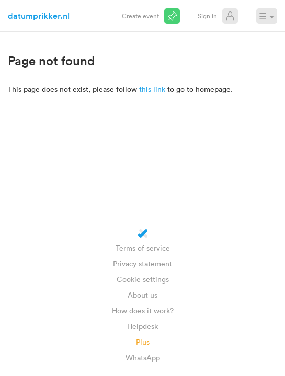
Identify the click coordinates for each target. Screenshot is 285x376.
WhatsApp (143, 357)
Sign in (207, 15)
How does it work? (143, 310)
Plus (143, 342)
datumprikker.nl (39, 15)
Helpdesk (142, 326)
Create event (140, 15)
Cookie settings (143, 279)
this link (152, 89)
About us (142, 295)
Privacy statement (142, 263)
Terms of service (143, 248)
